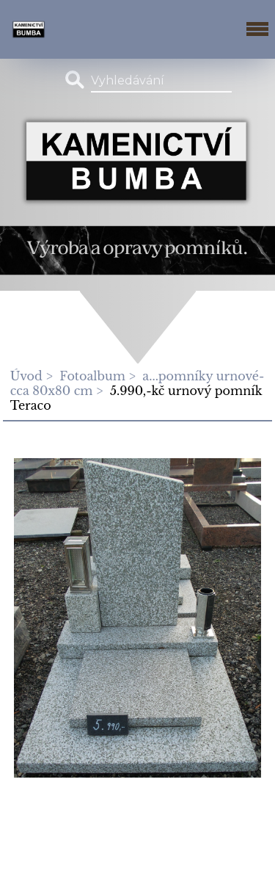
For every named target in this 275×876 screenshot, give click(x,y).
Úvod (26, 376)
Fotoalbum (92, 376)
